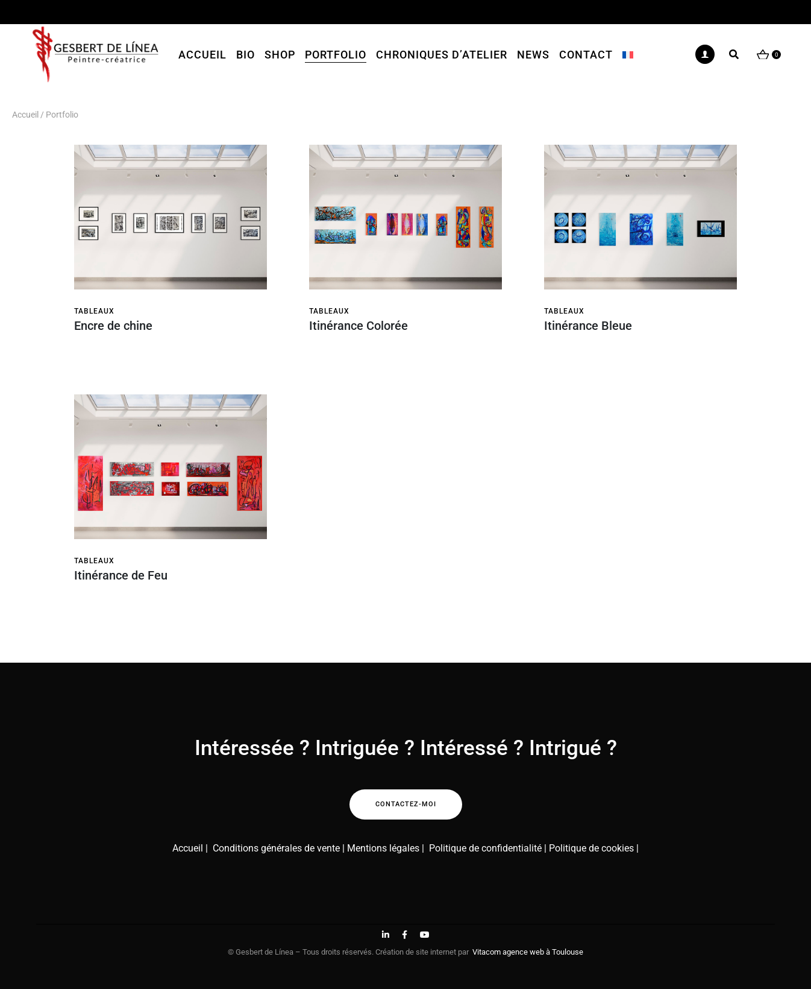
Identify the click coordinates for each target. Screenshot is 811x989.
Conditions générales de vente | (277, 848)
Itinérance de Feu (121, 575)
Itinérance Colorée (358, 325)
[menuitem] (627, 54)
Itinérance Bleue (588, 325)
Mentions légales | (386, 848)
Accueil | (190, 848)
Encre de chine (113, 325)
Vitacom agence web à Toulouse (527, 951)
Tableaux (94, 311)
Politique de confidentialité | (489, 848)
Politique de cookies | (594, 848)
